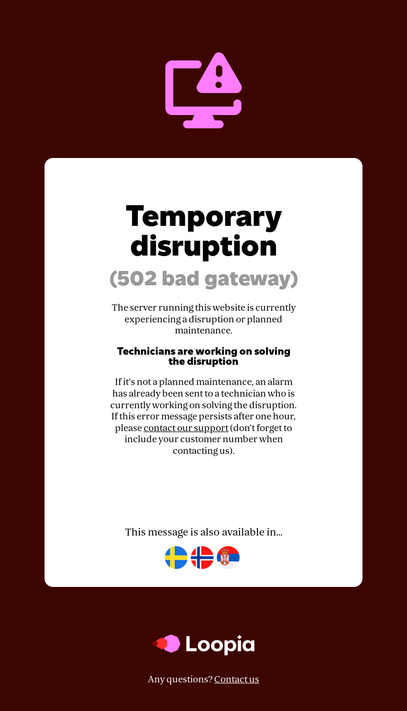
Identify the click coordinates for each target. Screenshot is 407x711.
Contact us (236, 679)
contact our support (186, 428)
